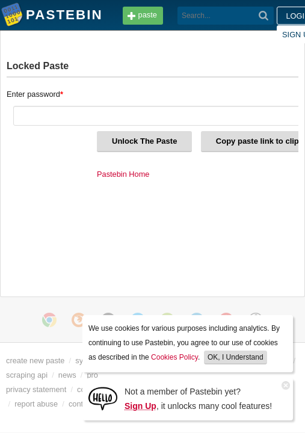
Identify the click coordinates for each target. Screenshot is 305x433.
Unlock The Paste (62, 120)
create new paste (38, 361)
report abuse (62, 404)
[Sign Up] (102, 398)
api (21, 375)
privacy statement (39, 390)
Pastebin (12, 17)
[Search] (164, 16)
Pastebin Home (33, 174)
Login (224, 15)
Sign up (272, 15)
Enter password (36, 94)
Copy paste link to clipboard (92, 142)
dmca (16, 404)
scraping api (61, 375)
